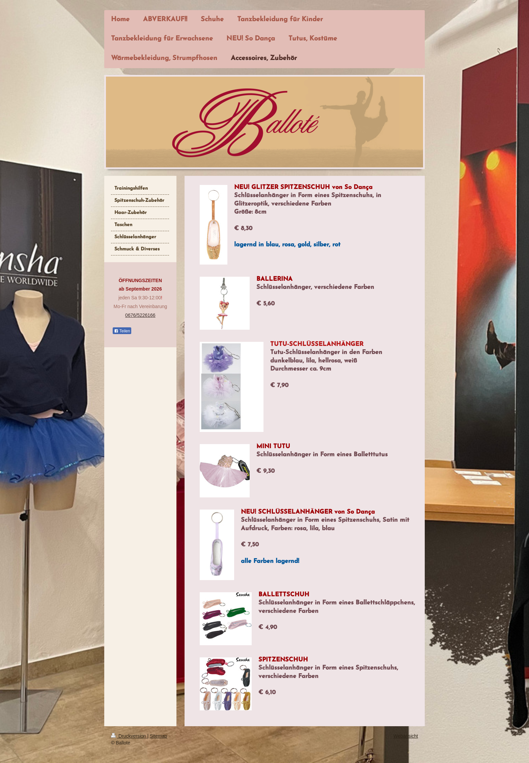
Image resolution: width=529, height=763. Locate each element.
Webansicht (405, 736)
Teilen (122, 331)
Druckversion (129, 736)
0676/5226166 (140, 315)
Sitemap (158, 736)
